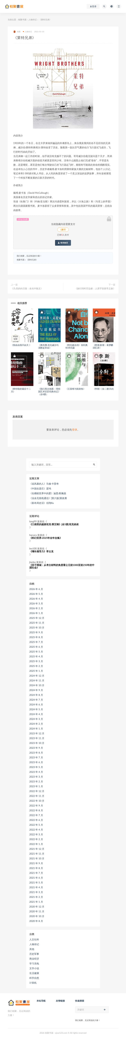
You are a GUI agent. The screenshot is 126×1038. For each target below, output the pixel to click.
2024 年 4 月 (36, 714)
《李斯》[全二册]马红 (103, 388)
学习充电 (34, 963)
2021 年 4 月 (36, 887)
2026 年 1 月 (36, 613)
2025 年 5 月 (36, 651)
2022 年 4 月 (36, 829)
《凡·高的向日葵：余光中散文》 (27, 288)
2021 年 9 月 (36, 863)
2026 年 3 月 (36, 603)
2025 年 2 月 (36, 666)
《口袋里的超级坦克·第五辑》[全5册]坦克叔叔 (54, 524)
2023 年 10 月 (36, 742)
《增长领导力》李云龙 (41, 551)
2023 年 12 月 (36, 733)
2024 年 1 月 (36, 728)
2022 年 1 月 (36, 844)
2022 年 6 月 (36, 819)
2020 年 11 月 (36, 911)
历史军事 (34, 953)
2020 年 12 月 (36, 906)
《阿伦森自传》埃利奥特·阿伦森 (76, 346)
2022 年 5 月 (36, 824)
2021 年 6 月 (36, 877)
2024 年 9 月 (36, 690)
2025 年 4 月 (36, 656)
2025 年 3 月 (36, 661)
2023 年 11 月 (36, 738)
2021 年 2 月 (36, 896)
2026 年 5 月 (36, 593)
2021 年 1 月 (36, 901)
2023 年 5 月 (36, 767)
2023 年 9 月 (36, 747)
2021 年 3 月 (36, 892)
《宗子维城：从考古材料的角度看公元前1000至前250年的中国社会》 (62, 566)
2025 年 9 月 (36, 632)
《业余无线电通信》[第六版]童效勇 (48, 498)
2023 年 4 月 (36, 771)
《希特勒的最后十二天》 (21, 390)
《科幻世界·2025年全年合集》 (45, 538)
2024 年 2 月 (36, 723)
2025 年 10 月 (36, 627)
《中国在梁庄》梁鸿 (40, 488)
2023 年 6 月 (36, 762)
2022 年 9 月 (36, 805)
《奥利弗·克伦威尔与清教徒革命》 (48, 346)
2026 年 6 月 (36, 589)
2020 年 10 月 (36, 916)
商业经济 (34, 958)
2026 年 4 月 (36, 598)
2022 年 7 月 (36, 815)
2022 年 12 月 (36, 791)
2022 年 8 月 (36, 810)
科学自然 (34, 977)
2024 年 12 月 (36, 675)
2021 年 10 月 (36, 858)
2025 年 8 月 (36, 637)
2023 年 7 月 (36, 757)
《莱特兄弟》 (32, 259)
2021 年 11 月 (36, 853)
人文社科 (34, 939)
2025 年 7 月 (36, 641)
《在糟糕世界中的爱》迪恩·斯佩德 (47, 493)
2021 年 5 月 (36, 882)
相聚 (17, 31)
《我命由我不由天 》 (21, 345)
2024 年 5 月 (36, 709)
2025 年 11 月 (36, 622)
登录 (74, 429)
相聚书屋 (22, 19)
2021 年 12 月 (36, 848)
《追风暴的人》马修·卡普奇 (44, 483)
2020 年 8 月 (36, 920)
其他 (31, 949)
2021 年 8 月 (36, 868)
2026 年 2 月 (36, 608)
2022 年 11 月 (36, 795)
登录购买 (63, 243)
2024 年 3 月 (36, 718)
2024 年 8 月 (36, 694)
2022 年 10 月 (36, 800)
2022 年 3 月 (36, 834)
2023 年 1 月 (36, 786)
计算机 (33, 982)
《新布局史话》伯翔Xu (41, 502)
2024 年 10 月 (36, 685)
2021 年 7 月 (36, 872)
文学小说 (34, 968)
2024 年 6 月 (36, 704)
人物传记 (32, 19)
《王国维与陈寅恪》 (75, 388)
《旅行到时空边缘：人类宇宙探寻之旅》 (95, 288)
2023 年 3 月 (36, 776)
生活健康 (34, 973)
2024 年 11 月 (36, 680)
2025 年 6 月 (36, 646)
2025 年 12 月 (36, 617)
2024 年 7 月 (36, 699)
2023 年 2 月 (36, 781)
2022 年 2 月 (36, 839)
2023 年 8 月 (36, 752)
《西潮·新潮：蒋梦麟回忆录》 (103, 346)
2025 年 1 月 (36, 670)
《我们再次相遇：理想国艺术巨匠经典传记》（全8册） (49, 391)
